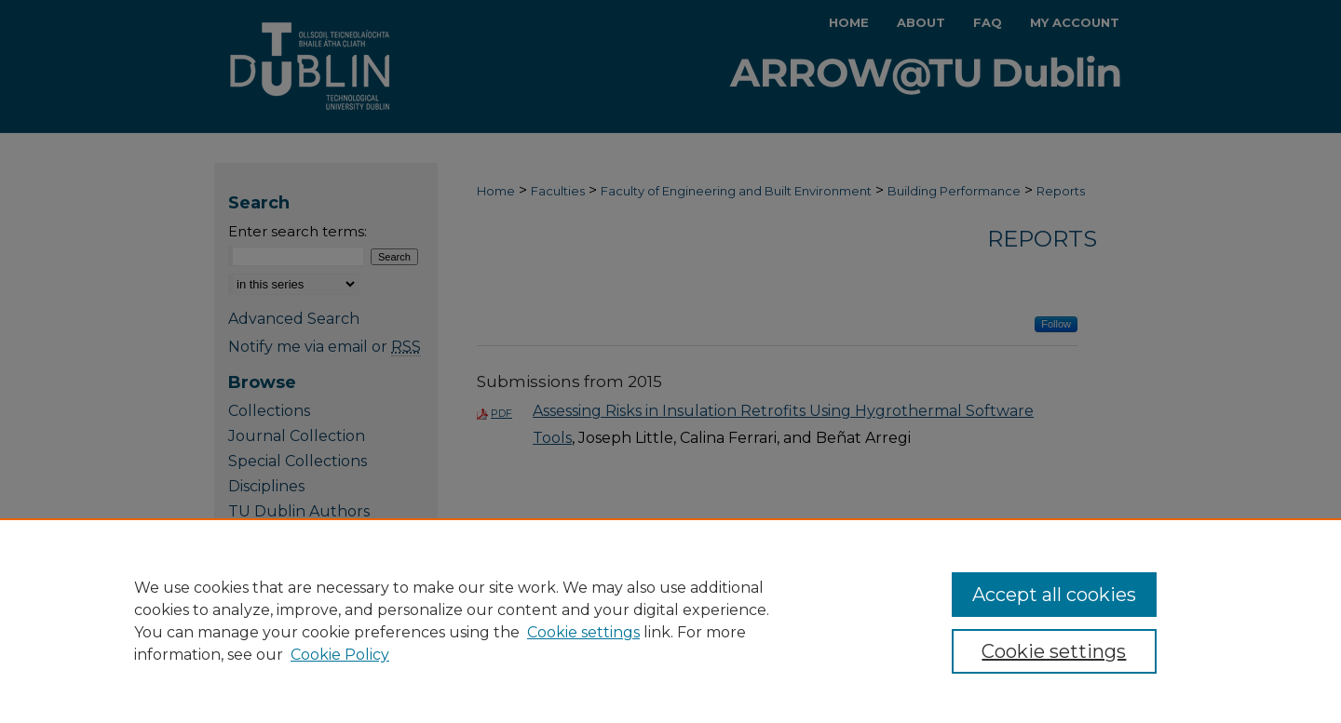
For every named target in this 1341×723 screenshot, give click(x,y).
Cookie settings (583, 632)
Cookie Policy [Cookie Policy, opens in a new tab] (340, 654)
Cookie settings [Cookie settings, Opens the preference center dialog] (1054, 651)
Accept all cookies (1054, 594)
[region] (670, 620)
